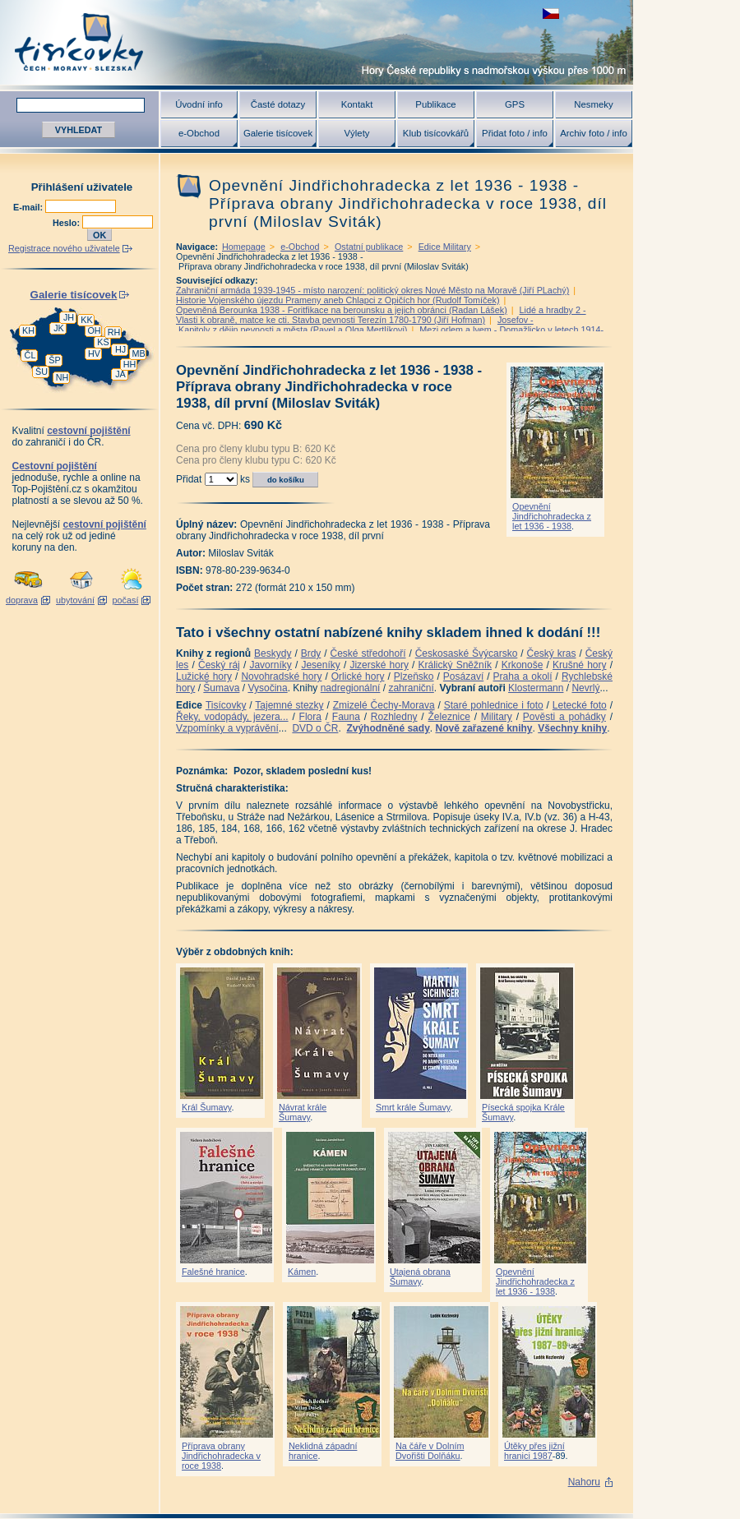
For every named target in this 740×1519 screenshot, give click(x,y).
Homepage (244, 247)
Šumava (221, 688)
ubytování (75, 600)
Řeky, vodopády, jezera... (232, 717)
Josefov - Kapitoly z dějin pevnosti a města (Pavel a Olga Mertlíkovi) (355, 325)
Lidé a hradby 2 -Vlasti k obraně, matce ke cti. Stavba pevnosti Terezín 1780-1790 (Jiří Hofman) (381, 315)
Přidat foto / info (515, 133)
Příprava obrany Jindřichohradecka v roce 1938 (221, 1456)
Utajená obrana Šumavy (420, 1276)
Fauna (346, 717)
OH (93, 330)
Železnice (449, 717)
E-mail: (29, 207)
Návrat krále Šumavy (302, 1112)
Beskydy (272, 653)
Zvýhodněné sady (387, 728)
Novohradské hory (281, 676)
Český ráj (219, 665)
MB (138, 353)
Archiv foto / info (593, 133)
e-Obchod (199, 133)
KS (103, 342)
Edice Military (445, 247)
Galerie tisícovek (277, 133)
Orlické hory (358, 676)
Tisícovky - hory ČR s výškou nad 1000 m (316, 42)
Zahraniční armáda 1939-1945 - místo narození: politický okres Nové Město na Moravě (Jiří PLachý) (372, 290)
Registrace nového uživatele (64, 248)
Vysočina (267, 688)
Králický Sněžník (456, 665)
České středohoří (368, 653)
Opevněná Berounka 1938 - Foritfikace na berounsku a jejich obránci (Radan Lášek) (341, 310)
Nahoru (584, 1482)
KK (86, 320)
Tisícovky (226, 705)
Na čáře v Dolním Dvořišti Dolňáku (429, 1451)
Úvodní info (199, 104)
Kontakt (357, 104)
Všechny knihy (572, 728)
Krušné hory (580, 665)
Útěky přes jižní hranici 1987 (534, 1451)
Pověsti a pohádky (564, 717)
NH (62, 377)
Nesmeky (593, 104)
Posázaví (463, 676)
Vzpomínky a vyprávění (227, 728)
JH (68, 317)
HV (94, 353)
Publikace (435, 104)
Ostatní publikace (369, 247)
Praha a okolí (523, 676)
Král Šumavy (206, 1107)
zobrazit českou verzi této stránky (550, 13)
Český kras (551, 653)
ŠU (41, 371)
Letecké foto (580, 705)
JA (120, 374)
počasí (126, 600)
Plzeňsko (414, 676)
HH (129, 364)
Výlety (356, 133)
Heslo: (67, 223)
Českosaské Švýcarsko (466, 653)
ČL (30, 355)
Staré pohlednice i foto (493, 705)
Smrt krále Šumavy (413, 1107)
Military (496, 717)
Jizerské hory (379, 665)
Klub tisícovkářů (436, 133)
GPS (515, 104)
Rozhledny (394, 717)
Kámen (302, 1272)
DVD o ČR (315, 728)
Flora (310, 717)
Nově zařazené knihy (483, 728)
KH (28, 330)
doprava (22, 600)
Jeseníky (320, 665)
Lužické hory (204, 676)
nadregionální (351, 688)
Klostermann (535, 688)
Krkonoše (522, 665)
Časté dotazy (278, 104)
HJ (120, 349)
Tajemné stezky (289, 705)
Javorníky (270, 665)
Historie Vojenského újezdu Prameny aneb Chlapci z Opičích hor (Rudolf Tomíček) (337, 300)
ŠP (54, 360)
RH (114, 332)
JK (58, 328)
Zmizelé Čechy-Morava (384, 705)
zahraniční (410, 688)
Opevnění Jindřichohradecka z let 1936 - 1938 (551, 516)
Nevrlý (585, 688)
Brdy (311, 653)
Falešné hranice (213, 1272)
